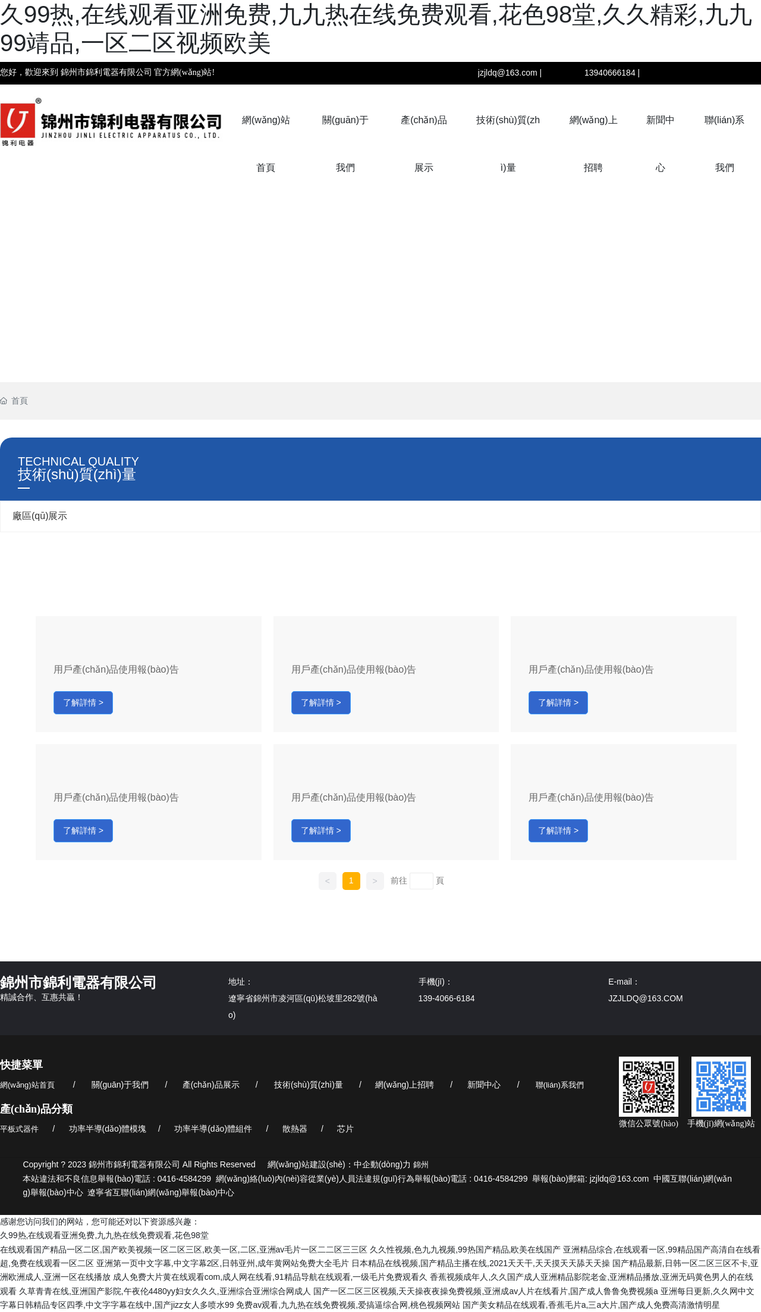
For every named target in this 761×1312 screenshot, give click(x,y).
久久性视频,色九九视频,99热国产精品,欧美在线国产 (465, 1249)
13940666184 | (612, 72)
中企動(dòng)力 (382, 1164)
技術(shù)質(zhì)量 (308, 1084)
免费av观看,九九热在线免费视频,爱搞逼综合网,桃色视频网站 (348, 1305)
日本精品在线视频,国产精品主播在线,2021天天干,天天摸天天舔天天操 (480, 1263)
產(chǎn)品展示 (211, 1084)
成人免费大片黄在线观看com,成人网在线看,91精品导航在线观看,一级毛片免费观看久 (270, 1277)
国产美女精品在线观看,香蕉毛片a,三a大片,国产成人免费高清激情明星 (591, 1305)
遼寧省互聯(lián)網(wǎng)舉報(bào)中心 (160, 1192)
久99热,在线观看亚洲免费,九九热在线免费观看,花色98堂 (104, 1235)
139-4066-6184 (447, 998)
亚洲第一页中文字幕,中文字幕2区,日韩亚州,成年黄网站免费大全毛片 (222, 1263)
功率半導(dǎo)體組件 (213, 1128)
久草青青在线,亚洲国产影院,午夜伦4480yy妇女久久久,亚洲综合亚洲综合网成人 (165, 1291)
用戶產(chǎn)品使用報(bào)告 (116, 669)
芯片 (345, 1128)
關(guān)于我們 (120, 1084)
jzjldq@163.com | (510, 72)
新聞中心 (484, 1084)
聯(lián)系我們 (560, 1084)
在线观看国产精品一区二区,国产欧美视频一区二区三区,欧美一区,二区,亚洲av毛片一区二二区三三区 (183, 1249)
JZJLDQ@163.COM (645, 998)
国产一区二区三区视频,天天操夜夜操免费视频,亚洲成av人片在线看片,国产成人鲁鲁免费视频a (485, 1291)
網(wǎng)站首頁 (27, 1084)
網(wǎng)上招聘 (404, 1084)
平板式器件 (19, 1128)
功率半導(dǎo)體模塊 (108, 1128)
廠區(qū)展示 (39, 516)
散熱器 (294, 1128)
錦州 (421, 1164)
